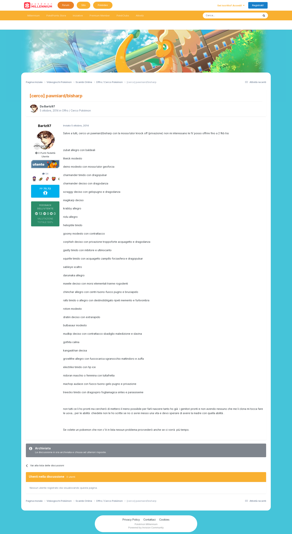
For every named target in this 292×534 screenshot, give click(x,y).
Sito (83, 5)
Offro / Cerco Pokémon (76, 110)
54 (45, 173)
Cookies (164, 519)
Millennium (33, 15)
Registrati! (258, 5)
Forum (65, 5)
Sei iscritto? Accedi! (231, 5)
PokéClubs (123, 15)
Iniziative (78, 15)
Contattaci (149, 519)
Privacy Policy (131, 519)
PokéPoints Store (56, 15)
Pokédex (103, 5)
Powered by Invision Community (146, 527)
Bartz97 (49, 106)
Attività (140, 15)
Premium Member (100, 15)
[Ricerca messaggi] (222, 15)
